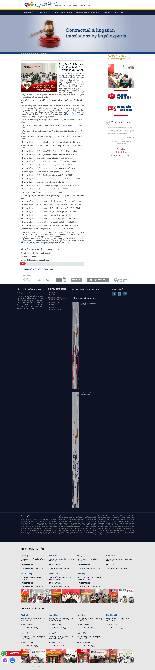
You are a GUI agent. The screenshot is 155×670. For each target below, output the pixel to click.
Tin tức (107, 13)
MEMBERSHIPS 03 (48, 280)
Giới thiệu (58, 5)
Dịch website (53, 304)
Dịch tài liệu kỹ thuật (55, 297)
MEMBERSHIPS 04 (61, 280)
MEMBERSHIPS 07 (123, 280)
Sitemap (82, 5)
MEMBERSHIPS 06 (98, 280)
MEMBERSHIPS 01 (26, 280)
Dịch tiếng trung (63, 13)
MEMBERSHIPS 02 (38, 280)
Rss (89, 5)
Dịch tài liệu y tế (54, 302)
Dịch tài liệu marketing (55, 309)
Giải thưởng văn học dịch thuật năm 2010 (88, 393)
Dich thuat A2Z (25, 667)
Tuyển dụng (67, 5)
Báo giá (119, 13)
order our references (122, 109)
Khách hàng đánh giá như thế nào (121, 156)
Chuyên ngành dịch (57, 289)
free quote (119, 98)
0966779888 (13, 653)
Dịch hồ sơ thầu (54, 292)
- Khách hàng (130, 137)
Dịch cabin (52, 307)
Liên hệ (75, 5)
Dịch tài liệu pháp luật (55, 299)
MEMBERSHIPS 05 (76, 280)
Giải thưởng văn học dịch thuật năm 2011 (88, 303)
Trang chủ (27, 13)
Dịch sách (52, 295)
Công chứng (44, 13)
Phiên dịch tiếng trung (88, 13)
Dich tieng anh (29, 5)
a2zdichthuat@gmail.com (119, 59)
